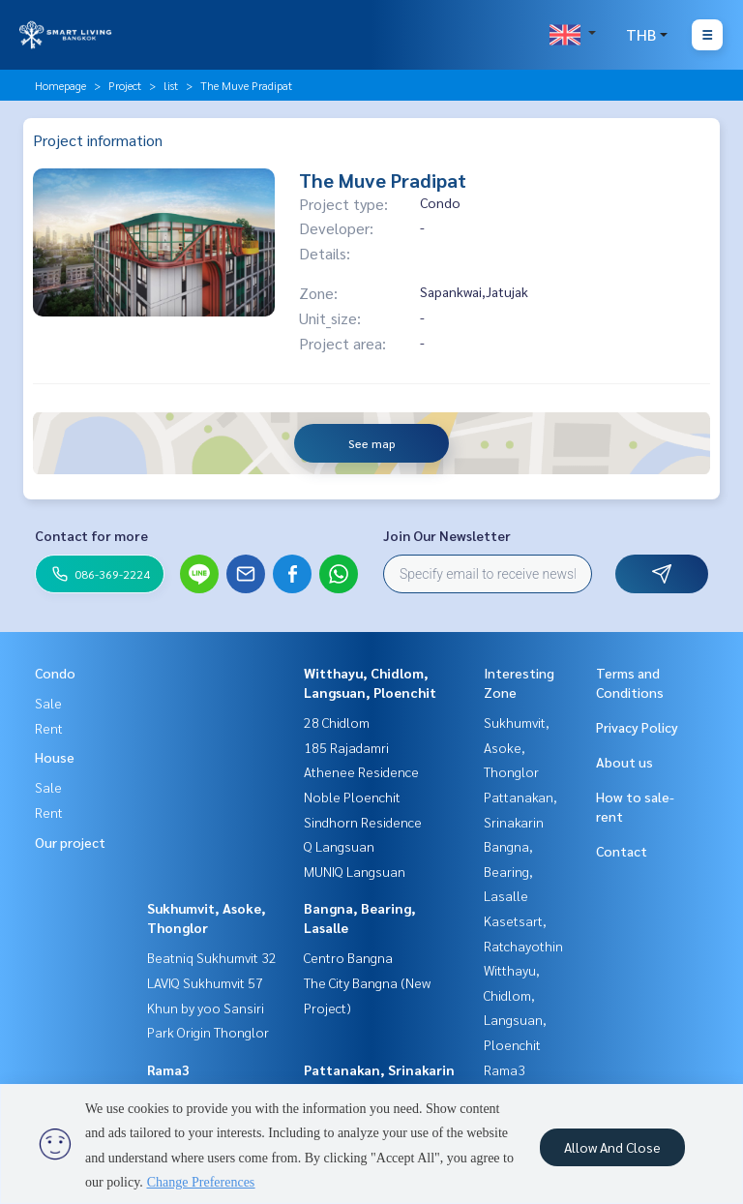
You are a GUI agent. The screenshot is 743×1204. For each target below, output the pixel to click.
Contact (621, 850)
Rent (49, 728)
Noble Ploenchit (352, 796)
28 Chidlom (337, 722)
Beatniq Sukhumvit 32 (212, 957)
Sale (48, 702)
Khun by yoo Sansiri (205, 1007)
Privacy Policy (637, 727)
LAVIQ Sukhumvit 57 (205, 982)
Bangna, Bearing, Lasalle (508, 870)
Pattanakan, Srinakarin (379, 1069)
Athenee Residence (361, 771)
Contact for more (91, 535)
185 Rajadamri (346, 747)
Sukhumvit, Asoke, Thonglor (517, 746)
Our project (70, 842)
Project (124, 85)
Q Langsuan (339, 846)
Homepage (60, 85)
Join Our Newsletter (447, 535)
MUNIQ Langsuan (354, 871)
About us (624, 761)
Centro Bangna (348, 957)
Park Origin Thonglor (208, 1031)
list (170, 85)
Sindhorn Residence (363, 821)
